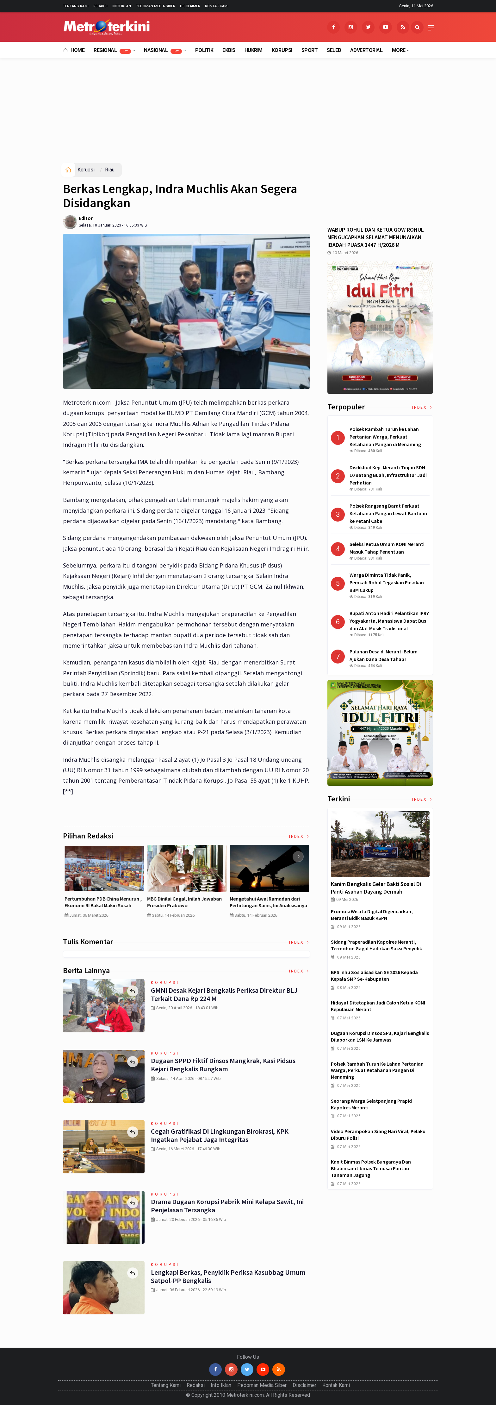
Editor (86, 218)
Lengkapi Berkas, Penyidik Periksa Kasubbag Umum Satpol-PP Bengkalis (228, 1276)
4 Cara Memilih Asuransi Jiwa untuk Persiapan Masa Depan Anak (103, 901)
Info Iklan (121, 6)
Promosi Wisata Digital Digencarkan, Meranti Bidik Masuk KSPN (372, 914)
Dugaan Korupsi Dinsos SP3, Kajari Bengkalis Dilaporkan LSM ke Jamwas (380, 1036)
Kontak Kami (216, 6)
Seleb (334, 50)
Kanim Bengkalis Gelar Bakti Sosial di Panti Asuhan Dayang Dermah (376, 887)
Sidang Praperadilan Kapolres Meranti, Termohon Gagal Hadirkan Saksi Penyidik (376, 945)
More (399, 50)
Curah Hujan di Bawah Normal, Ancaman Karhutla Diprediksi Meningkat (181, 905)
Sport (309, 50)
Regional (112, 50)
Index (299, 836)
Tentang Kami (76, 6)
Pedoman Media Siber (155, 6)
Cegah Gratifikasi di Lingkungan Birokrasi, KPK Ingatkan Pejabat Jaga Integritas (219, 1135)
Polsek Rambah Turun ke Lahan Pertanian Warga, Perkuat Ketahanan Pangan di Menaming (377, 1070)
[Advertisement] (248, 115)
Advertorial (366, 50)
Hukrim (254, 50)
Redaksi (100, 6)
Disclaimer (190, 6)
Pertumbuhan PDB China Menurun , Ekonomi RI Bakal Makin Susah (268, 901)
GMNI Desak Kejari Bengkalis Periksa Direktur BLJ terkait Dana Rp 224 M (224, 994)
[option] (104, 884)
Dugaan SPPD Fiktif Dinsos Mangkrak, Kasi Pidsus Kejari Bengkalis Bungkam (223, 1064)
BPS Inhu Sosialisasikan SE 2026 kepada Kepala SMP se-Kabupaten (374, 975)
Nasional (163, 50)
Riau (110, 170)
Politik (204, 50)
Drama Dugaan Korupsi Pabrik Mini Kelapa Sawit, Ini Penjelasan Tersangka (227, 1205)
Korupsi (282, 50)
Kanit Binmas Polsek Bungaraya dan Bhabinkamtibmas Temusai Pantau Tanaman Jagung (371, 1168)
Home (73, 50)
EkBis (228, 50)
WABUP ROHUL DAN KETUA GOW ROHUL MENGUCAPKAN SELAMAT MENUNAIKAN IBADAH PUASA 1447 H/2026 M (375, 237)
